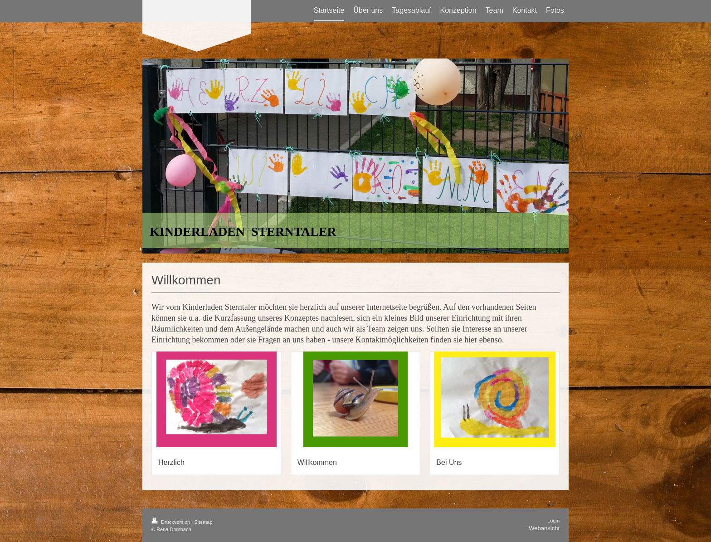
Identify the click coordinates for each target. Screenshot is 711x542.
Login (553, 520)
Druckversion (171, 522)
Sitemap (203, 522)
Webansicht (544, 528)
